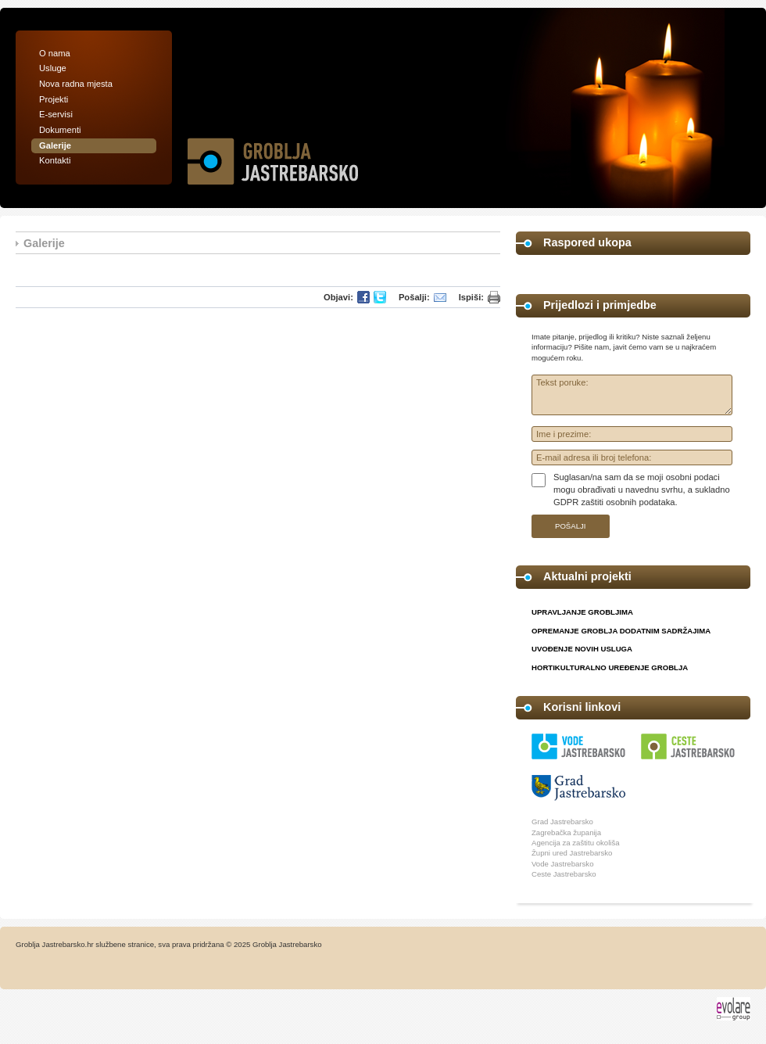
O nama (54, 53)
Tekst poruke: (632, 395)
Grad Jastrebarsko (562, 821)
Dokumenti (60, 130)
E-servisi (56, 114)
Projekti (53, 99)
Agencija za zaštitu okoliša (576, 842)
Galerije (55, 145)
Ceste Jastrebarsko (564, 874)
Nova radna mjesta (76, 83)
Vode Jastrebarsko (562, 863)
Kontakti (54, 160)
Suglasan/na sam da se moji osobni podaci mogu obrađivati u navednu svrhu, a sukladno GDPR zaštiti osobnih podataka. (641, 489)
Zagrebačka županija (566, 832)
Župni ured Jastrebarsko (572, 852)
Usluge (52, 68)
